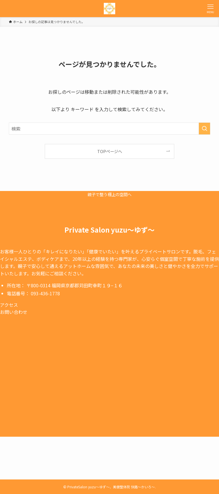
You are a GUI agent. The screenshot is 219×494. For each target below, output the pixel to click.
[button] (53, 305)
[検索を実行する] (204, 129)
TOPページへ (109, 151)
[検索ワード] (109, 129)
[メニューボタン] (210, 8)
